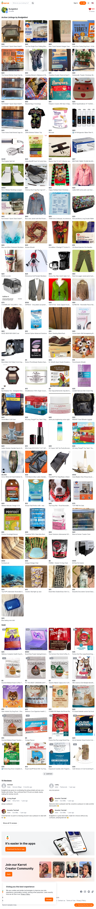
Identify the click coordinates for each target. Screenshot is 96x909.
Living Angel (11, 798)
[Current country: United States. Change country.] (92, 3)
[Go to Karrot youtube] (89, 892)
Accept (49, 899)
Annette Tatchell (60, 798)
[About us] (88, 3)
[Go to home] (5, 3)
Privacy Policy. (25, 894)
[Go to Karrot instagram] (85, 892)
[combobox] (21, 3)
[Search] (32, 3)
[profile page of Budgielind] (5, 10)
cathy (57, 785)
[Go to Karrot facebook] (81, 892)
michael (10, 785)
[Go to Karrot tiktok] (92, 892)
